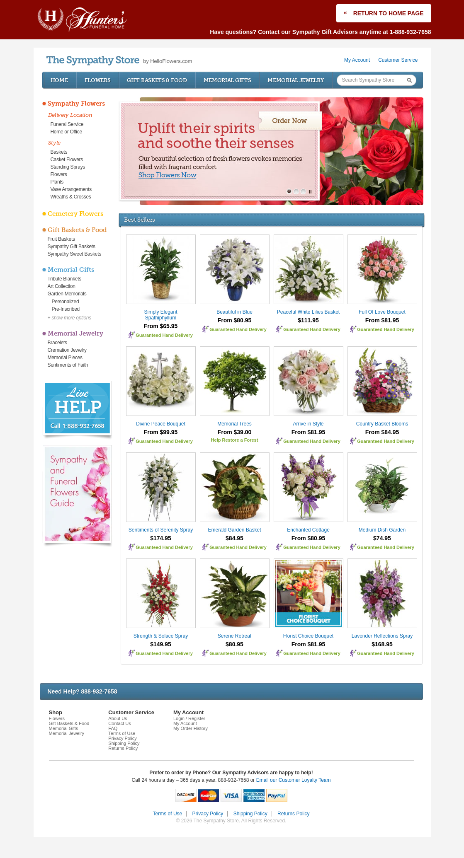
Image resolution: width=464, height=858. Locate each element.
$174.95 (160, 538)
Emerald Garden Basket (234, 530)
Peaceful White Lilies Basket (308, 312)
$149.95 (160, 644)
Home (59, 80)
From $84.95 (382, 432)
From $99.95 (161, 432)
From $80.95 (235, 320)
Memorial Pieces (65, 357)
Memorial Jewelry (295, 80)
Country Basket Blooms (382, 424)
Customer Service (398, 60)
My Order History (190, 728)
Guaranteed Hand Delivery (164, 335)
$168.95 (382, 644)
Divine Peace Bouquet (160, 424)
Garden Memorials (67, 294)
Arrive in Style (308, 424)
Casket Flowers (67, 159)
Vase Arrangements (71, 189)
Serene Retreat (234, 636)
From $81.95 (382, 320)
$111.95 (308, 320)
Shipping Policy (123, 743)
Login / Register (189, 718)
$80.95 (234, 644)
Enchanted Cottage (308, 530)
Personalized (65, 302)
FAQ (112, 728)
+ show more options (69, 318)
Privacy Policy (122, 738)
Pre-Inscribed (66, 309)
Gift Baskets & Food (157, 80)
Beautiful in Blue (234, 312)
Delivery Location (70, 115)
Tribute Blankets (64, 279)
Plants (57, 182)
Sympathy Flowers (76, 103)
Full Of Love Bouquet (382, 312)
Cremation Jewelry (67, 350)
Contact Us (119, 723)
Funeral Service (67, 124)
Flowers (98, 80)
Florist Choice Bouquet (308, 636)
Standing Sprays (68, 167)
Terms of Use (121, 733)
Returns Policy (123, 748)
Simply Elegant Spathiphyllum (160, 315)
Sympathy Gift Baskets (71, 246)
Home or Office (66, 132)
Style (54, 143)
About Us (117, 718)
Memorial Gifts (227, 80)
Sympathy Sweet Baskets (74, 254)
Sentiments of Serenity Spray (161, 530)
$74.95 (382, 538)
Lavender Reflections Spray (382, 636)
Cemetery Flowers (75, 214)
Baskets (59, 152)
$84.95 (234, 538)
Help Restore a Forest (234, 439)
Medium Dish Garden (382, 530)
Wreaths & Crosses (71, 197)
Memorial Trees (234, 424)
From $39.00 (235, 432)
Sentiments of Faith (68, 365)
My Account (357, 60)
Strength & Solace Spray (161, 636)
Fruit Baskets (61, 239)
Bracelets (57, 343)
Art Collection (61, 286)
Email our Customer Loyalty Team (293, 780)
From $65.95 (161, 326)
